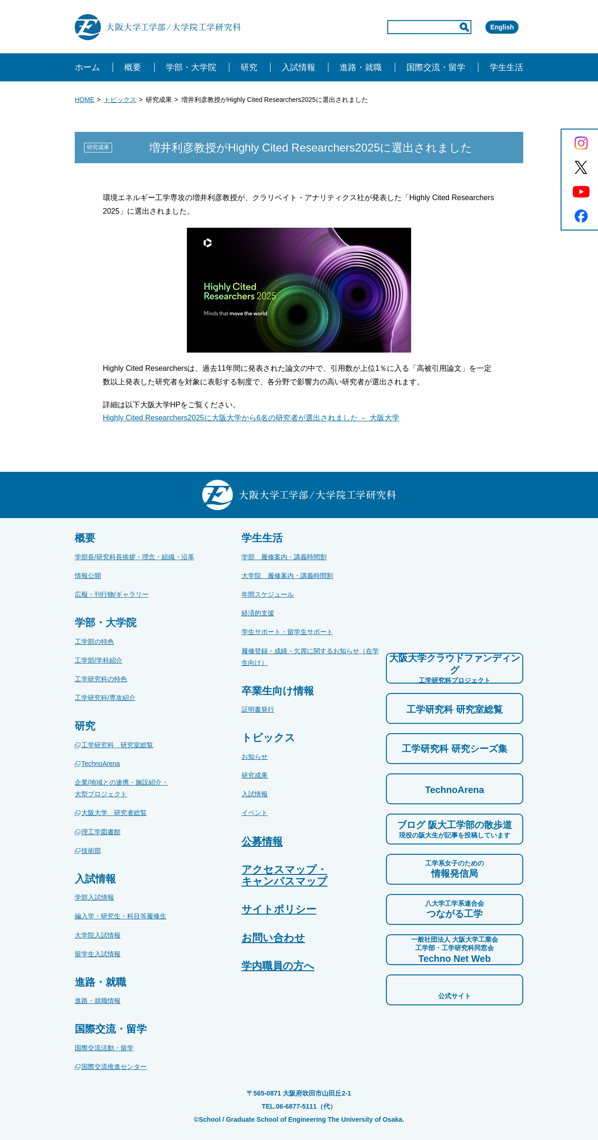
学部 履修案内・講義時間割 (284, 557)
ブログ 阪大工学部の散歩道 (454, 829)
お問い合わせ (273, 938)
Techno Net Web (454, 949)
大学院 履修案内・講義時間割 (287, 575)
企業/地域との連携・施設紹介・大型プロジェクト (121, 788)
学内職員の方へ (278, 966)
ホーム (87, 67)
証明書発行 (258, 709)
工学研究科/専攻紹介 (105, 697)
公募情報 (262, 841)
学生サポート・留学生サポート (287, 631)
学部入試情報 (94, 897)
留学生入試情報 (98, 954)
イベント (255, 812)
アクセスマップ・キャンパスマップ (284, 875)
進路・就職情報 (98, 1000)
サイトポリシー (279, 909)
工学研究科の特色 (101, 679)
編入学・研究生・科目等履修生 (120, 916)
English (488, 27)
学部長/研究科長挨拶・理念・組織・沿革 (134, 557)
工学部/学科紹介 (98, 660)
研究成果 (255, 775)
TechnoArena (100, 763)
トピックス (120, 99)
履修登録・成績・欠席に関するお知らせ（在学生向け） (310, 656)
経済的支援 (258, 613)
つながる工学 (454, 909)
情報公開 (88, 575)
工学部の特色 (94, 641)
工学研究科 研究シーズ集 (454, 748)
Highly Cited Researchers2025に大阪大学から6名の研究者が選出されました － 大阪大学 (251, 418)
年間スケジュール (268, 594)
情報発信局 (454, 869)
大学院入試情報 (98, 935)
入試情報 (255, 794)
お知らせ (255, 756)
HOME (84, 99)
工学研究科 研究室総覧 (117, 745)
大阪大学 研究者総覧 (114, 812)
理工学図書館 (101, 832)
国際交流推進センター (114, 1066)
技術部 (91, 850)
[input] (390, 27)
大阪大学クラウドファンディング (454, 669)
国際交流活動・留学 (104, 1048)
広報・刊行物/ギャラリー (112, 594)
